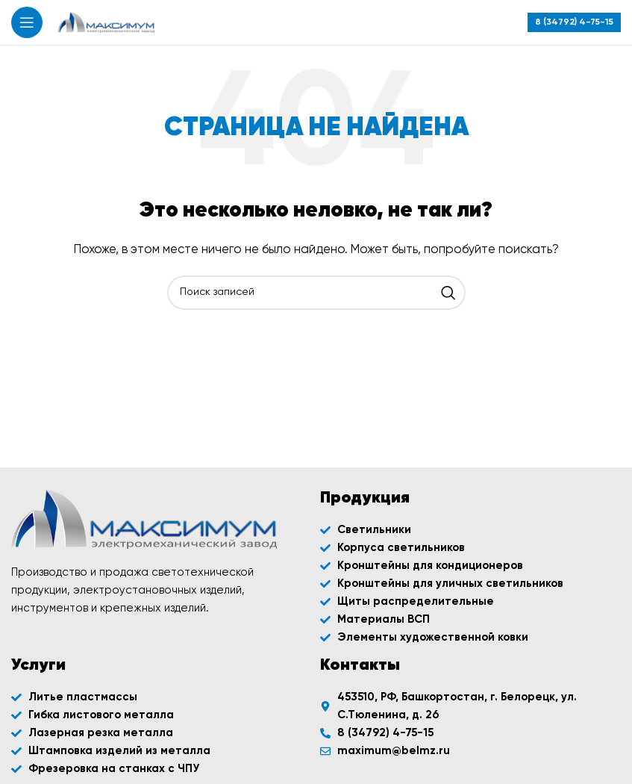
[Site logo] (105, 22)
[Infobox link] (574, 22)
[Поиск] (316, 293)
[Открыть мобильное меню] (27, 22)
